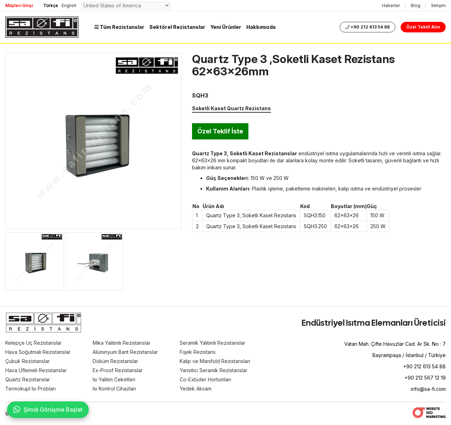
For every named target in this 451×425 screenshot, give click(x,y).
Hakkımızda (261, 27)
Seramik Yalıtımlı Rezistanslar (212, 343)
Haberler (391, 5)
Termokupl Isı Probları (30, 389)
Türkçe (50, 5)
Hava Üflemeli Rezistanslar (36, 370)
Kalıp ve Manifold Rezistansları (215, 361)
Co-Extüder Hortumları (205, 379)
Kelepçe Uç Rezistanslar (33, 343)
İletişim (438, 5)
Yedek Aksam (195, 389)
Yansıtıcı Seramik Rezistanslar (213, 370)
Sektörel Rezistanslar (177, 27)
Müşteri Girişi (19, 5)
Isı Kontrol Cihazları (114, 389)
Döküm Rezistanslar (115, 361)
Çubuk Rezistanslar (27, 361)
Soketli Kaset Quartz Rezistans (231, 108)
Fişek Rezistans (198, 352)
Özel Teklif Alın (423, 27)
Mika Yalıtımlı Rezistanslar (121, 343)
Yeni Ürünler (225, 27)
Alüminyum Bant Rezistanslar (125, 352)
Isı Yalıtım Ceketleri (114, 379)
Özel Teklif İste (220, 131)
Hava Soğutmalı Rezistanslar (37, 352)
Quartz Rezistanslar (27, 379)
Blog (415, 5)
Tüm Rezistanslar (119, 27)
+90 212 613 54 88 (367, 27)
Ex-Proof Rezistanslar (118, 370)
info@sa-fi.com (428, 389)
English (69, 5)
